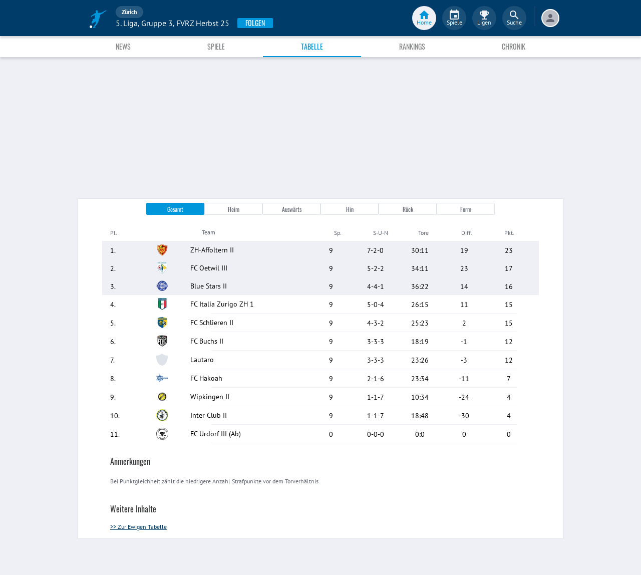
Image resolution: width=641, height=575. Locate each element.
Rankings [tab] (412, 46)
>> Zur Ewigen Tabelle (138, 526)
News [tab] (123, 46)
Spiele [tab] (216, 46)
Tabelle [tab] (312, 46)
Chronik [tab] (513, 46)
